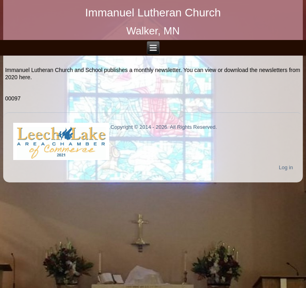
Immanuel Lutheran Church (153, 12)
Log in (286, 167)
